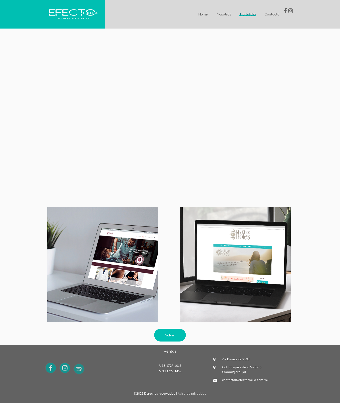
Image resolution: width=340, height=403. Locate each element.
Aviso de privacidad (192, 393)
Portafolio (248, 14)
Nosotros (224, 14)
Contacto (272, 14)
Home (203, 14)
